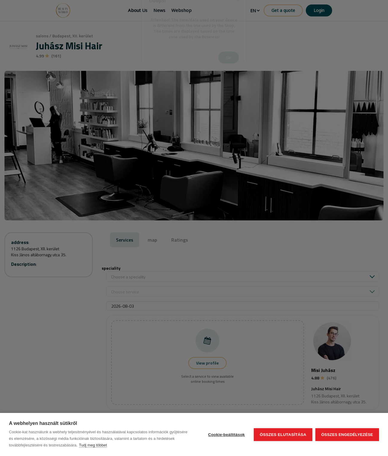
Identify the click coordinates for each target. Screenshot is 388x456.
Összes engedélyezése (347, 434)
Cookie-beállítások (226, 434)
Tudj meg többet (93, 445)
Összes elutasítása (283, 434)
